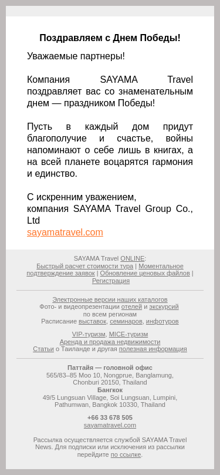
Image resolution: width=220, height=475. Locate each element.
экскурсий (163, 306)
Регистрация (111, 280)
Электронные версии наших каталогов (109, 299)
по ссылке (126, 454)
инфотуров (162, 321)
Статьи (43, 348)
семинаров (126, 321)
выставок (92, 321)
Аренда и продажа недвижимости (110, 341)
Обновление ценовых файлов (145, 273)
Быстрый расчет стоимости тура (84, 265)
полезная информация (153, 348)
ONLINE (132, 258)
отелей (131, 306)
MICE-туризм (128, 334)
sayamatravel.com (65, 232)
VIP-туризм (89, 334)
